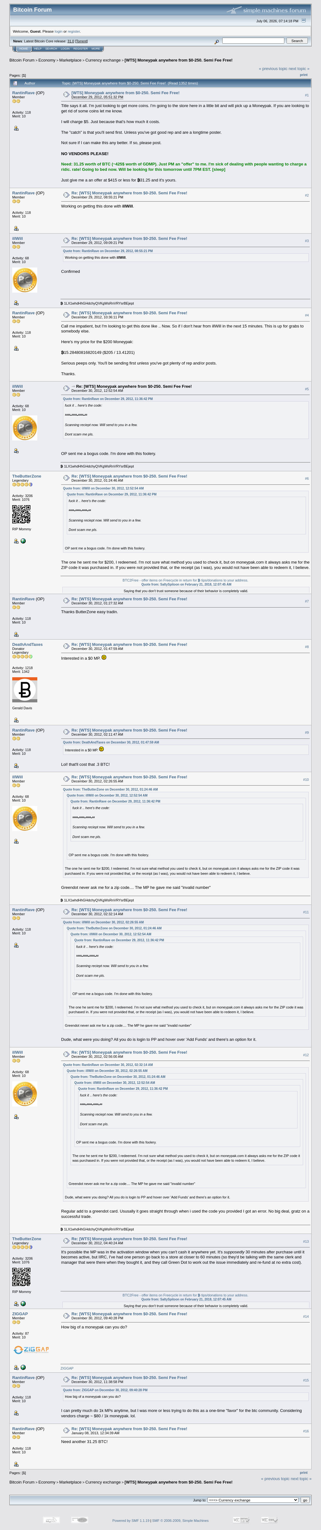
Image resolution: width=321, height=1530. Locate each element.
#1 (307, 95)
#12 (306, 1055)
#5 (307, 389)
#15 (306, 1380)
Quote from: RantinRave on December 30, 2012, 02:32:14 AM (108, 1065)
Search (51, 48)
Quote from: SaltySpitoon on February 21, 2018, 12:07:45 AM (186, 584)
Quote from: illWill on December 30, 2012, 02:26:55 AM (103, 922)
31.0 (70, 41)
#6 (307, 478)
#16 (306, 1431)
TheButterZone (26, 476)
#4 (307, 315)
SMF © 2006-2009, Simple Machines (180, 1520)
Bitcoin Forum (21, 60)
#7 (307, 601)
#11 (306, 912)
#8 (307, 647)
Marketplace (70, 60)
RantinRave (23, 92)
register (74, 31)
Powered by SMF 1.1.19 (131, 1520)
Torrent (81, 41)
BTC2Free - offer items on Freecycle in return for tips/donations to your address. (185, 580)
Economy (47, 60)
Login (65, 48)
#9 (307, 732)
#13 (306, 1241)
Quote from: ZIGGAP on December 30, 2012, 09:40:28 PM (105, 1390)
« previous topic (273, 68)
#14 (306, 1316)
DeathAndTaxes (27, 644)
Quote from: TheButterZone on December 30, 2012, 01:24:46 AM (110, 789)
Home (23, 48)
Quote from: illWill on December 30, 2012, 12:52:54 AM (103, 488)
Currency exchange (103, 60)
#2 (307, 195)
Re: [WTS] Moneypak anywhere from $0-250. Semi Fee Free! (129, 193)
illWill (17, 238)
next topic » (299, 68)
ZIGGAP (20, 1313)
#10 (306, 779)
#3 (307, 241)
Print (304, 75)
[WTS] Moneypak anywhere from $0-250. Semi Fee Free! (178, 60)
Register (80, 48)
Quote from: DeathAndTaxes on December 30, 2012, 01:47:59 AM (111, 742)
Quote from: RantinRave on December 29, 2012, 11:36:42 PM (108, 399)
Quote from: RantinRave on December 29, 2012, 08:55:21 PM (108, 251)
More (96, 48)
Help (38, 48)
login (59, 31)
